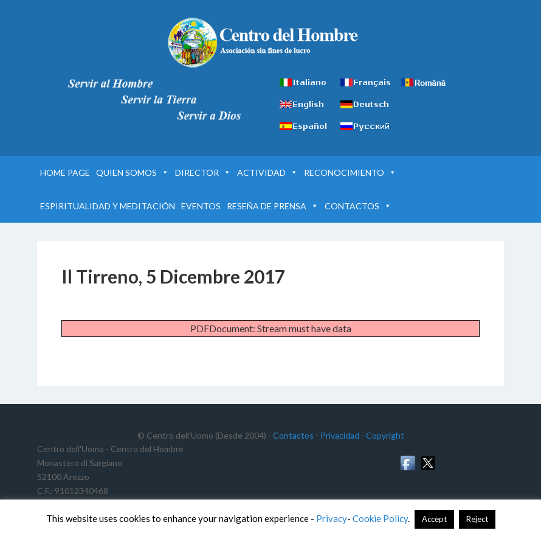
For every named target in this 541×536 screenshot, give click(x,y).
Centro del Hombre (270, 42)
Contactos (293, 435)
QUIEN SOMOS (132, 172)
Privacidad (339, 435)
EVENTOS (201, 206)
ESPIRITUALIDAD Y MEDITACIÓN (107, 206)
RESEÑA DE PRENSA (273, 206)
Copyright (385, 435)
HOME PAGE (65, 172)
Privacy (331, 518)
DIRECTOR (203, 172)
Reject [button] (477, 519)
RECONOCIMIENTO (350, 172)
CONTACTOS (358, 206)
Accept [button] (434, 519)
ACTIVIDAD (267, 172)
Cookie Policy (380, 518)
